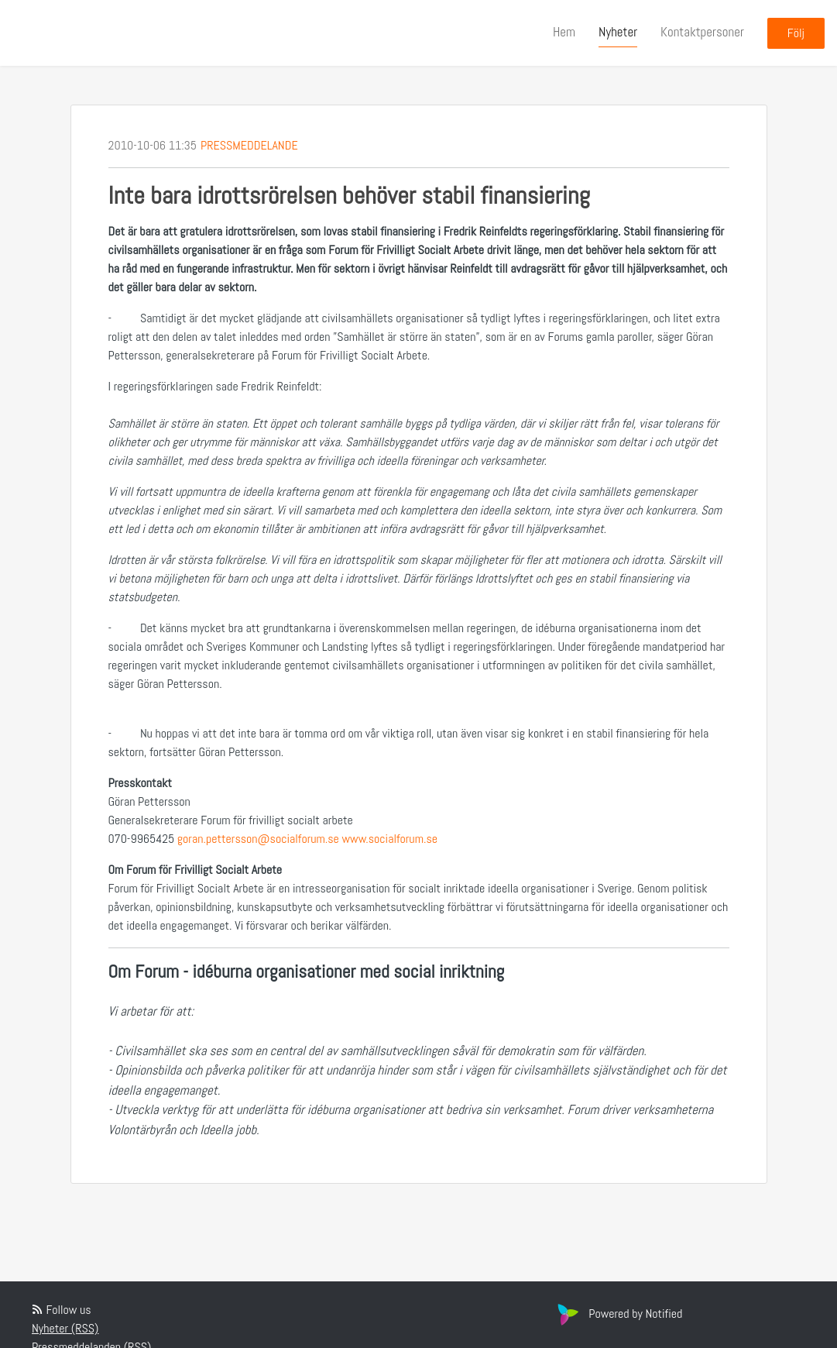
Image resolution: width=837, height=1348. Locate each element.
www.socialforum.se (389, 838)
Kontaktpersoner (702, 31)
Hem (564, 31)
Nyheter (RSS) (65, 1328)
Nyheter (618, 31)
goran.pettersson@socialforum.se (258, 838)
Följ (795, 33)
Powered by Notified (618, 1313)
